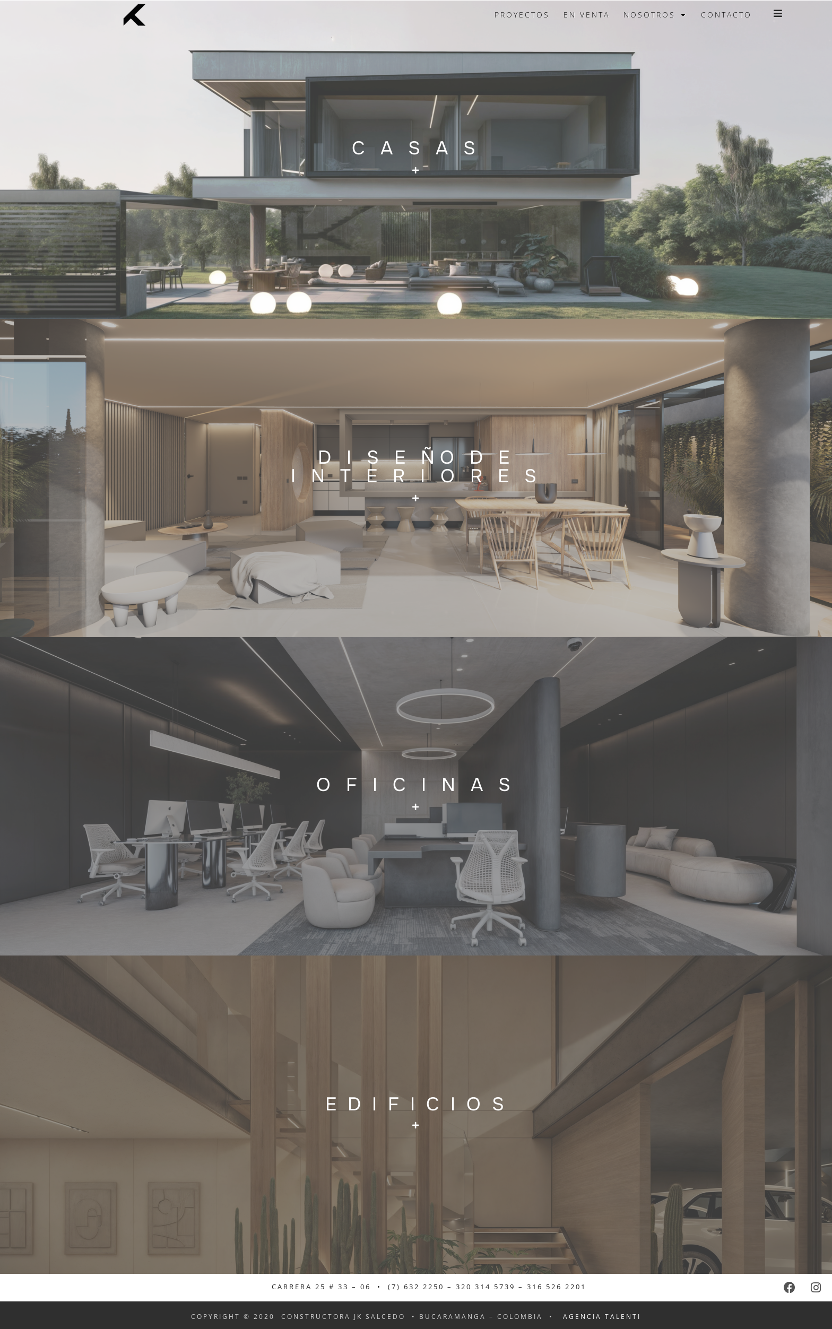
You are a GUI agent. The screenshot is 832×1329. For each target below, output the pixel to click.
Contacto (726, 15)
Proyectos (522, 15)
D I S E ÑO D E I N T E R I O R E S (416, 467)
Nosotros (655, 15)
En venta (587, 15)
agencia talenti (602, 1316)
